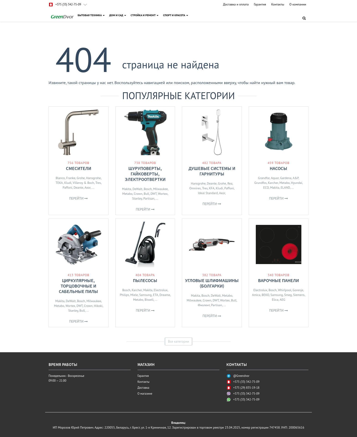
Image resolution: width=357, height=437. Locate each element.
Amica (256, 295)
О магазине (144, 394)
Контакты (277, 4)
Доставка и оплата (235, 4)
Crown (138, 194)
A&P (296, 178)
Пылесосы (145, 280)
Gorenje (298, 290)
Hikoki (98, 306)
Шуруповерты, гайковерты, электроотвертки (145, 173)
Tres (98, 183)
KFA (211, 188)
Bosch (148, 189)
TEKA (59, 183)
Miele (134, 295)
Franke (70, 178)
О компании (297, 4)
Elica (275, 300)
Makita (126, 189)
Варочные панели (278, 280)
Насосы (278, 168)
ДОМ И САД (118, 15)
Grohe (81, 178)
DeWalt (137, 189)
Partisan (148, 198)
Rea (229, 183)
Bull (146, 194)
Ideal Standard (208, 193)
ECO (266, 187)
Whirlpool (284, 290)
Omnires (195, 188)
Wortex (163, 194)
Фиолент (204, 305)
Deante (78, 187)
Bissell (149, 300)
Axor (88, 187)
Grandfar (264, 178)
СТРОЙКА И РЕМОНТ (145, 15)
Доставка (143, 388)
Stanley (137, 198)
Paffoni (67, 187)
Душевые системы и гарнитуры (212, 171)
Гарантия (260, 4)
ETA (155, 295)
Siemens (299, 295)
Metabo (127, 194)
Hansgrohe (93, 178)
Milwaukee (160, 189)
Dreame (165, 295)
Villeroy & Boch (83, 183)
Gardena (286, 178)
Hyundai (296, 183)
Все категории (178, 341)
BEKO (265, 295)
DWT (153, 194)
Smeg (288, 295)
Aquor (275, 178)
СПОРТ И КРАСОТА (176, 15)
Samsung (145, 295)
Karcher (273, 183)
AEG (282, 300)
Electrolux (161, 290)
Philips (124, 295)
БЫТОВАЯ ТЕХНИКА (91, 15)
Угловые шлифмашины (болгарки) (212, 283)
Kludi (67, 183)
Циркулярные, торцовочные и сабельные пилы (78, 286)
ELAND (285, 187)
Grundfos (260, 183)
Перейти (78, 198)
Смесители (78, 168)
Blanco (60, 178)
